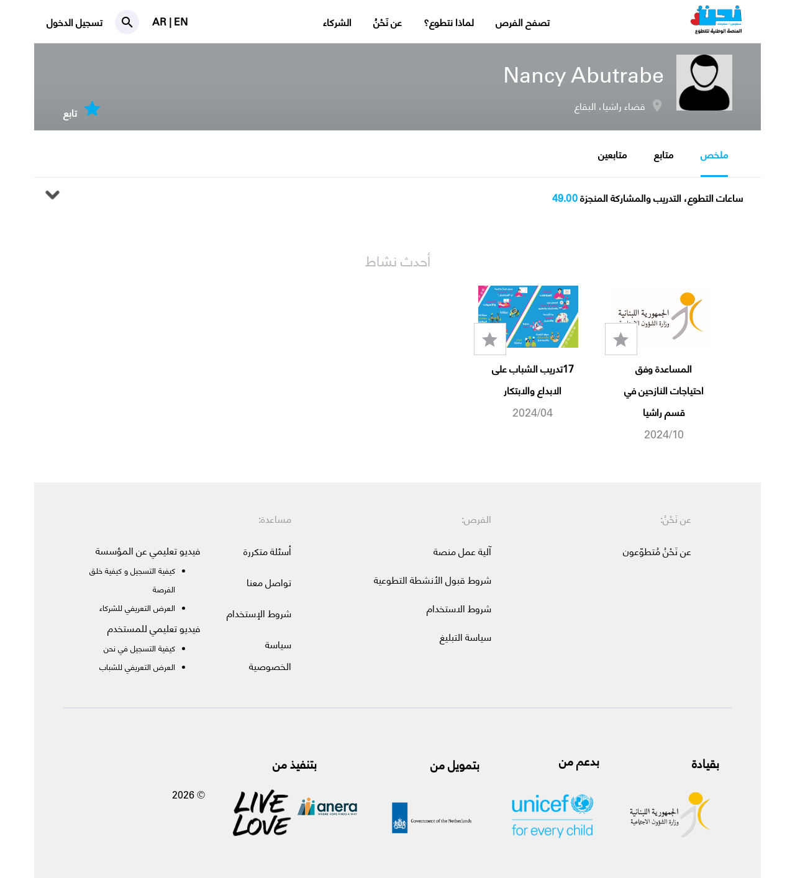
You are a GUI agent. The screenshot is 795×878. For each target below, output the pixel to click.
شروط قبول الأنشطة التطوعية (432, 579)
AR (160, 21)
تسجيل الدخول (74, 22)
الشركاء (337, 22)
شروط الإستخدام (259, 613)
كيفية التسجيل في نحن (139, 648)
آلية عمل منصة (462, 551)
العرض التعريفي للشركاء (137, 607)
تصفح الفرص (523, 22)
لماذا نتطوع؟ (449, 22)
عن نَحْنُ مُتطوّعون (657, 551)
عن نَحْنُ (387, 22)
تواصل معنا (269, 582)
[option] (659, 364)
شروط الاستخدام (459, 608)
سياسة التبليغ (465, 636)
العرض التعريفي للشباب (137, 666)
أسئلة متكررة (267, 551)
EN (181, 21)
